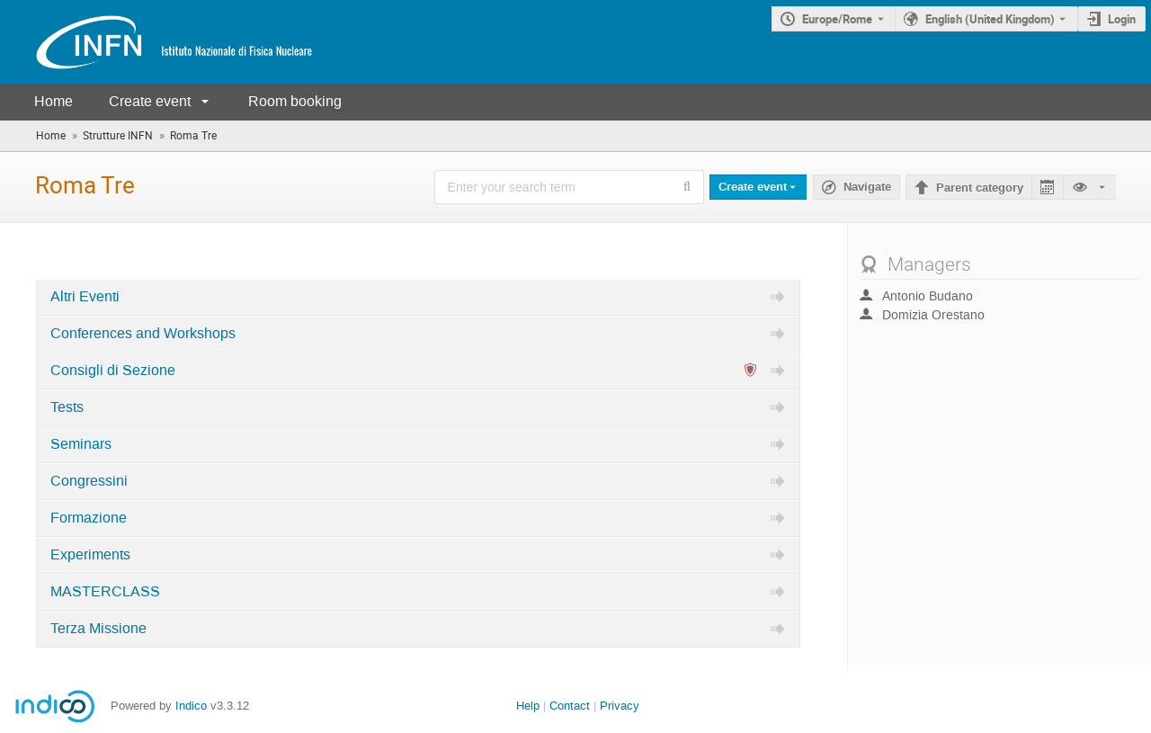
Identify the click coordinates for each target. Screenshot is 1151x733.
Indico (191, 705)
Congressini (89, 481)
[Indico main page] (156, 42)
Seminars (81, 444)
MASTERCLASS (105, 592)
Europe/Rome (837, 19)
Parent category (979, 188)
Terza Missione (98, 629)
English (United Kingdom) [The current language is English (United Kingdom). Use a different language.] (990, 19)
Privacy (619, 705)
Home (53, 101)
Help (528, 705)
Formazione (88, 518)
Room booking (295, 101)
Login (1122, 19)
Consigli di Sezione (112, 371)
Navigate (867, 187)
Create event (150, 101)
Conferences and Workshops (143, 334)
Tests (67, 407)
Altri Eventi (85, 297)
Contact (569, 705)
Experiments (90, 555)
